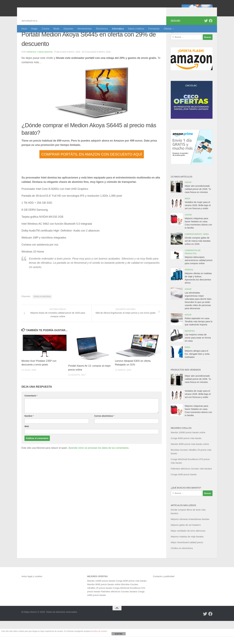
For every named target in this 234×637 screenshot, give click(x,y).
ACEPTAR (118, 634)
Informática (118, 28)
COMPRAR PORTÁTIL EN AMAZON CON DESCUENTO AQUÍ (91, 170)
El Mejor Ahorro (44, 10)
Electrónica (102, 28)
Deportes (68, 28)
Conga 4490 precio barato (184, 490)
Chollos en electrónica (182, 564)
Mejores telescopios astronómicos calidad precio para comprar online (199, 276)
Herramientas (84, 28)
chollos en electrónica (42, 312)
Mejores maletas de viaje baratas (187, 552)
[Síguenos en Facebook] (211, 37)
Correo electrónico (104, 432)
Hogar (34, 28)
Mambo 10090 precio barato (101, 597)
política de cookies (99, 631)
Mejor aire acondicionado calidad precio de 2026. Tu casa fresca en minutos (198, 205)
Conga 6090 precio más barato (186, 454)
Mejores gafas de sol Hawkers (186, 541)
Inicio (24, 28)
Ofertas (167, 28)
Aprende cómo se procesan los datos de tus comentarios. (98, 464)
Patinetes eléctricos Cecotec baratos (119, 607)
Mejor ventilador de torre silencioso (188, 547)
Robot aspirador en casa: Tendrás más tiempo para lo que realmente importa (198, 337)
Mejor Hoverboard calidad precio (187, 558)
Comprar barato (193, 250)
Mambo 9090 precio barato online (103, 600)
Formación (154, 28)
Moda (56, 28)
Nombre (29, 432)
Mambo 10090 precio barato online (188, 448)
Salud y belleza (136, 28)
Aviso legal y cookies (31, 592)
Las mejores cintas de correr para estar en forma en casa (198, 353)
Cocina (45, 28)
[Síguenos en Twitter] (206, 37)
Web (26, 442)
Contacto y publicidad (163, 592)
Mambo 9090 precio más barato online (190, 460)
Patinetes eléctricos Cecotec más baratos (191, 484)
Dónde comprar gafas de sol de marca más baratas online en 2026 (198, 257)
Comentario (30, 412)
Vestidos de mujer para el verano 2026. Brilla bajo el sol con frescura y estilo (198, 221)
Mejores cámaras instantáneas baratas (190, 535)
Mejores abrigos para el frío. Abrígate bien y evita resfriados (197, 370)
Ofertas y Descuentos (40, 68)
